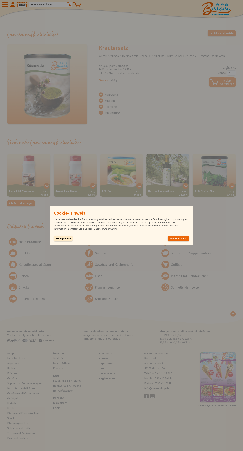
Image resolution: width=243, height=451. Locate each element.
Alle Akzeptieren (178, 238)
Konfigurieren (63, 238)
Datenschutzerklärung (106, 228)
